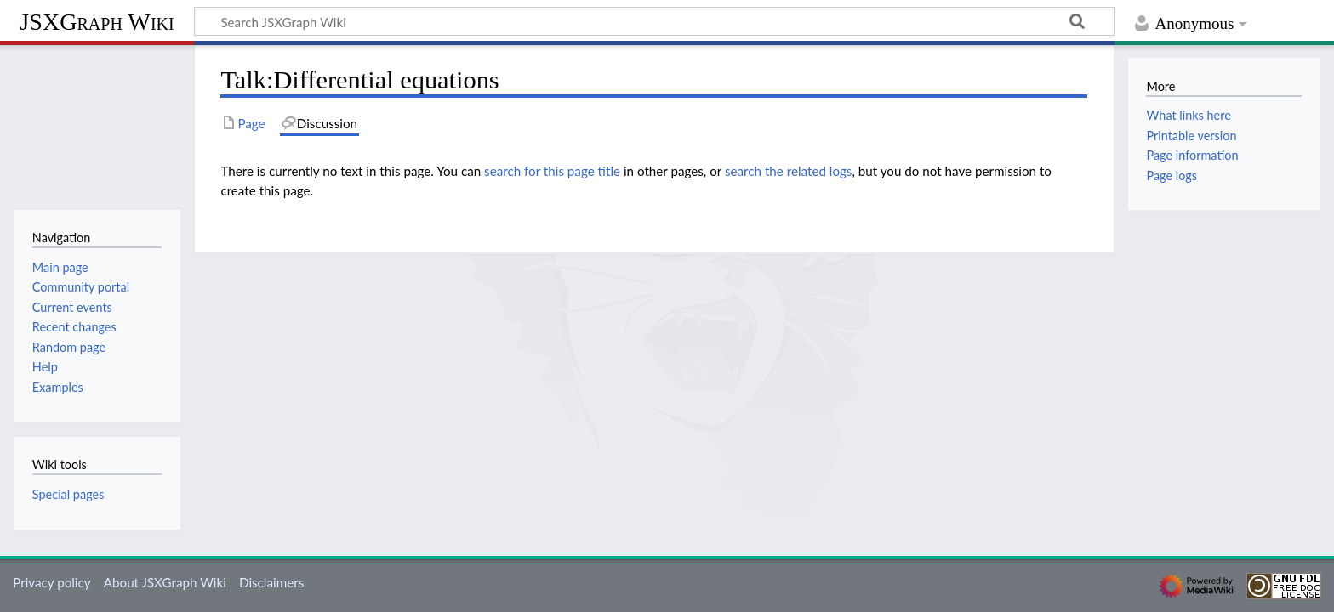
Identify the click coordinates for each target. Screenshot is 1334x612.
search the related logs (788, 170)
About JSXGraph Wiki (165, 582)
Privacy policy (51, 582)
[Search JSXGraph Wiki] (654, 21)
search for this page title (552, 170)
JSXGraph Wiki (97, 21)
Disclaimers (271, 582)
